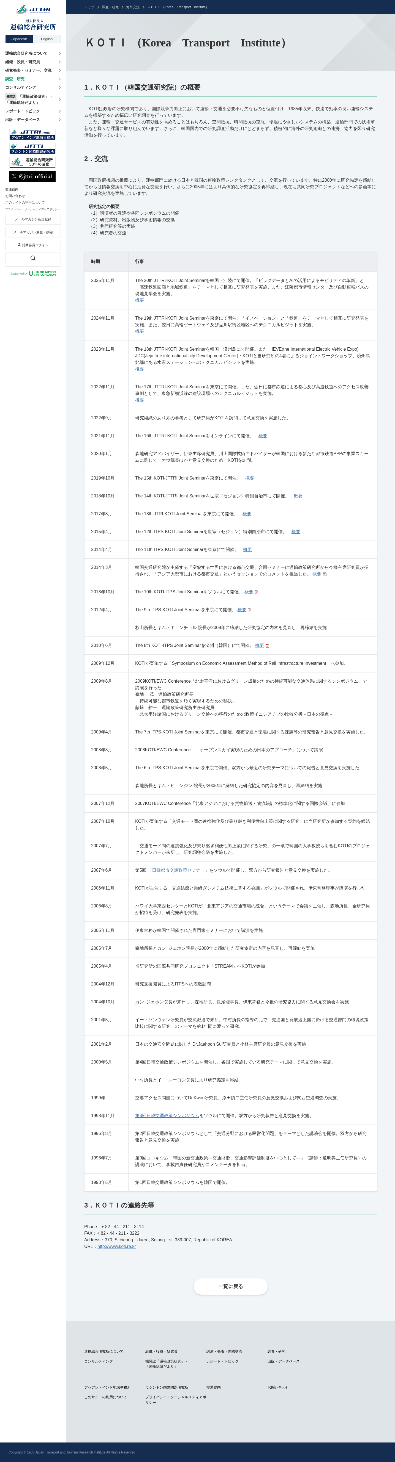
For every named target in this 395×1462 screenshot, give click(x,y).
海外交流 (133, 7)
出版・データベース (284, 1361)
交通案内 (213, 1387)
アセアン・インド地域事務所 (107, 1387)
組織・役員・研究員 (161, 1351)
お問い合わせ (278, 1387)
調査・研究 (110, 7)
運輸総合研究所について (104, 1351)
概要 (139, 300)
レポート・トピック (222, 1361)
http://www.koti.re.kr (116, 1246)
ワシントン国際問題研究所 (166, 1387)
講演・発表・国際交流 (224, 1351)
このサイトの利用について (105, 1397)
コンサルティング (98, 1361)
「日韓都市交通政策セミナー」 (178, 870)
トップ (89, 7)
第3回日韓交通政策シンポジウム (167, 1115)
